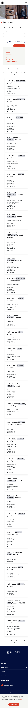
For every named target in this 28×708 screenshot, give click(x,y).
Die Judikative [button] (14, 667)
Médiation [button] (14, 663)
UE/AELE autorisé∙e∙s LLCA (11, 56)
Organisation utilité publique (12, 61)
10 (14, 74)
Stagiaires (8, 57)
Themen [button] (14, 671)
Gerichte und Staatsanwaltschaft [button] (14, 659)
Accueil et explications (16, 41)
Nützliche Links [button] (14, 680)
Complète (8, 52)
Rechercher (20, 45)
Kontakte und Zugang (8, 685)
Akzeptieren (13, 705)
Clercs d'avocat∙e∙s (10, 59)
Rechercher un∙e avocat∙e (8, 31)
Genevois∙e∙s (8, 54)
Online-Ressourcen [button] (14, 676)
